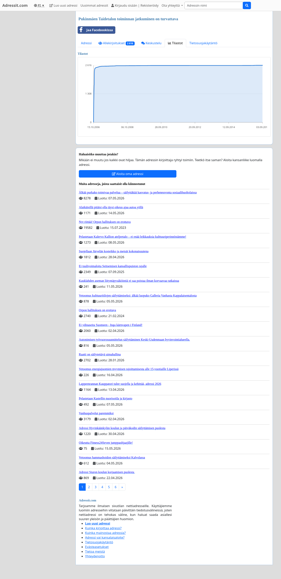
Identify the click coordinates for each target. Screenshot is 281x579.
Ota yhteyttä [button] (171, 5)
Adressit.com (15, 5)
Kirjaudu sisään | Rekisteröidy (134, 5)
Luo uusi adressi (63, 5)
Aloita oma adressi (127, 174)
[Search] (213, 5)
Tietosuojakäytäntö (203, 43)
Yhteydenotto (95, 556)
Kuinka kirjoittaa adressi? (103, 528)
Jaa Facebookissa (95, 30)
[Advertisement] (37, 69)
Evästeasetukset (97, 547)
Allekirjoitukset (116, 43)
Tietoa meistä (95, 551)
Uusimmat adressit (94, 5)
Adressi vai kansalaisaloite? (104, 537)
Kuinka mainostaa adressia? (105, 533)
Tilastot (175, 43)
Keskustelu (151, 43)
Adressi (86, 43)
